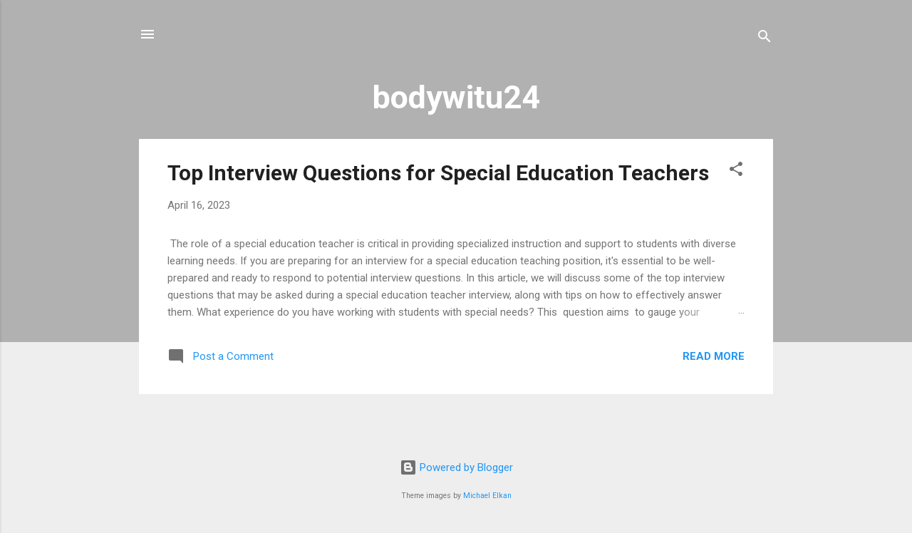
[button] (736, 171)
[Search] (764, 39)
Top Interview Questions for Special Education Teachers (438, 172)
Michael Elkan (487, 495)
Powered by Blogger (456, 467)
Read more (714, 356)
